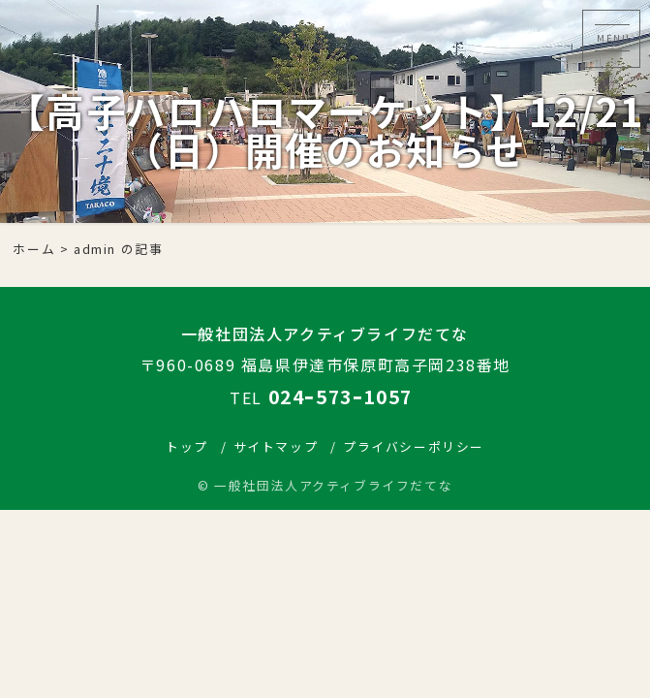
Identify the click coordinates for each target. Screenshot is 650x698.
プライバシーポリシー (413, 446)
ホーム (34, 248)
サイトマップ (276, 446)
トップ (187, 446)
